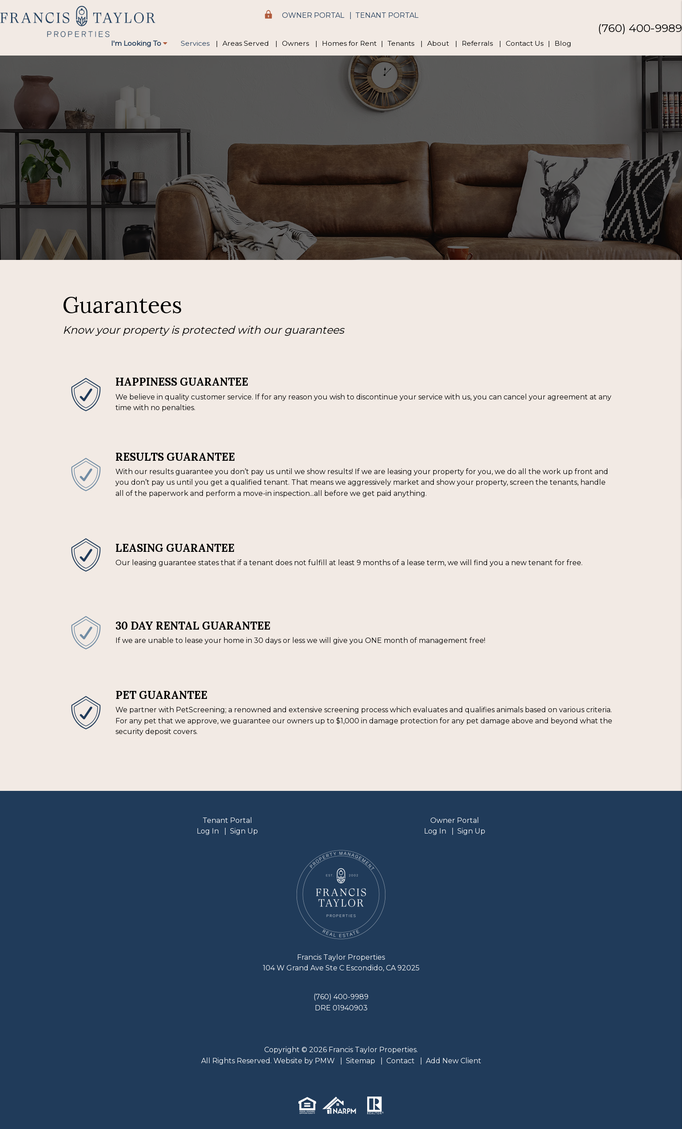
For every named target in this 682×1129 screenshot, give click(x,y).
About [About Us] (438, 43)
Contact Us (524, 43)
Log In (208, 831)
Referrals (477, 43)
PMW (325, 1061)
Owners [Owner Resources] (295, 43)
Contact (400, 1061)
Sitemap (360, 1061)
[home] (77, 21)
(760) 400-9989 (640, 27)
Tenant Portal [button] (386, 15)
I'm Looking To (139, 43)
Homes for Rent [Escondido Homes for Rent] (349, 43)
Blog (563, 43)
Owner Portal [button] (313, 15)
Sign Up (244, 831)
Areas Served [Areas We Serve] (245, 43)
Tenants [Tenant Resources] (401, 43)
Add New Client (453, 1061)
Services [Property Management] (195, 43)
